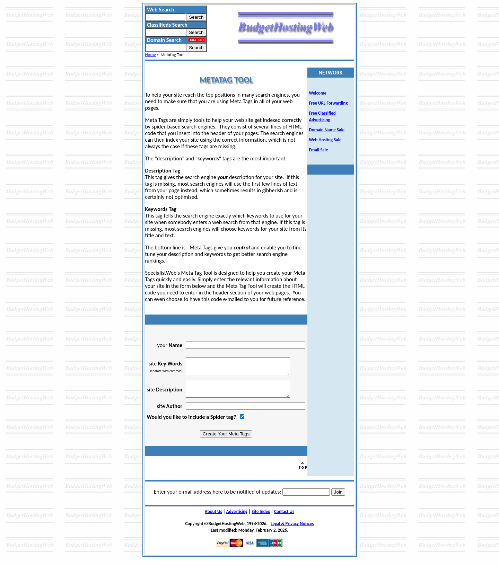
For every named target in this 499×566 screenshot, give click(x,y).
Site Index (261, 517)
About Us (213, 517)
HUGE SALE (196, 40)
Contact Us (284, 517)
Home (150, 54)
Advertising (236, 517)
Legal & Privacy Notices (292, 529)
